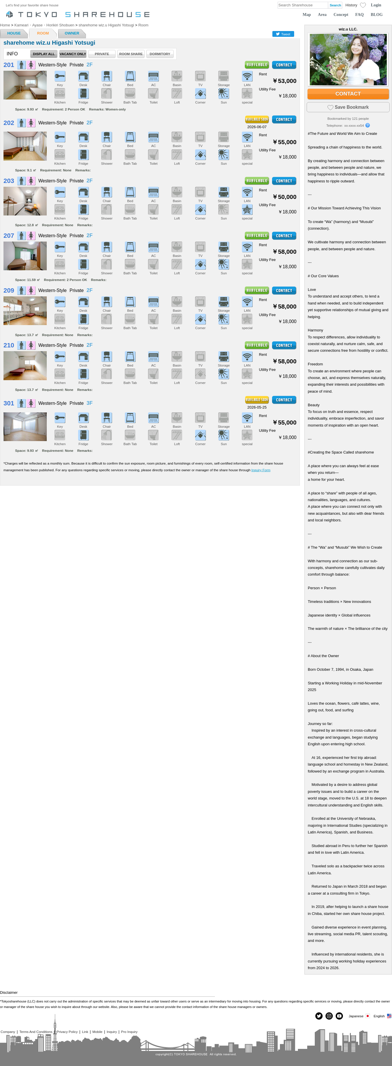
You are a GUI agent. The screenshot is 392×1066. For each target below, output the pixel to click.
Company (8, 1032)
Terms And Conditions (36, 1032)
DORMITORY (160, 54)
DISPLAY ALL (44, 54)
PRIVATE (102, 54)
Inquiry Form (261, 470)
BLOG (377, 14)
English (383, 1016)
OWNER (72, 33)
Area (322, 14)
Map (307, 14)
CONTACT (348, 94)
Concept (341, 14)
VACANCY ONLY (73, 54)
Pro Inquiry (129, 1032)
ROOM (43, 33)
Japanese (360, 1016)
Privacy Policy (67, 1032)
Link (85, 1032)
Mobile (97, 1032)
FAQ (359, 14)
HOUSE (14, 33)
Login (376, 5)
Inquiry (112, 1032)
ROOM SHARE (131, 54)
